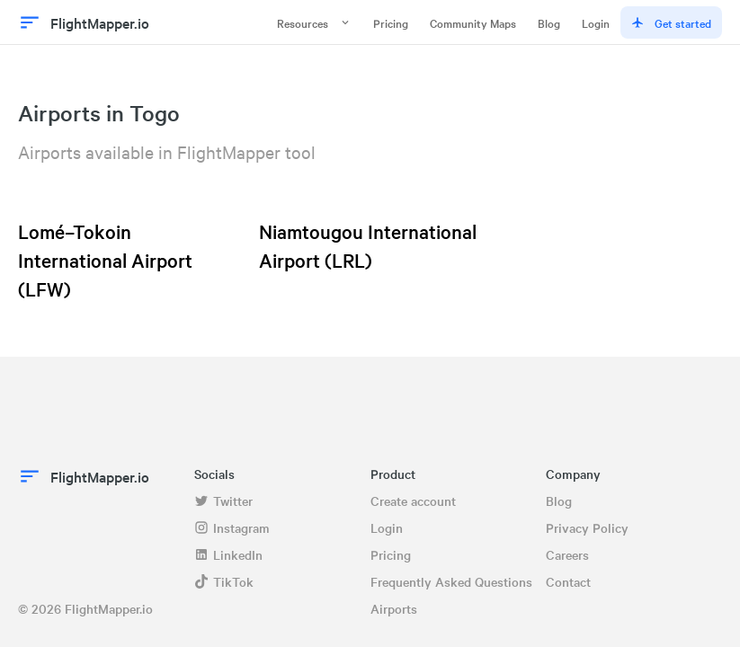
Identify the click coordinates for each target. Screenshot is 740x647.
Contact (568, 581)
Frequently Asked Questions (451, 581)
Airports (393, 608)
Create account (413, 501)
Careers (567, 554)
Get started (671, 22)
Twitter (223, 501)
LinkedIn (228, 554)
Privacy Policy (587, 527)
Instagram (232, 527)
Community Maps (473, 22)
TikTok (224, 581)
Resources (314, 22)
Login (596, 22)
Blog (549, 22)
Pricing (390, 22)
